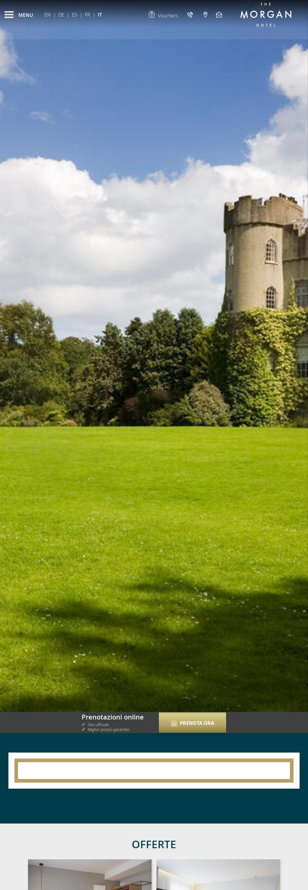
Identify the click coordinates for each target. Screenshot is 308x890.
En (48, 14)
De (61, 14)
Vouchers (163, 15)
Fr (87, 14)
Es (74, 14)
